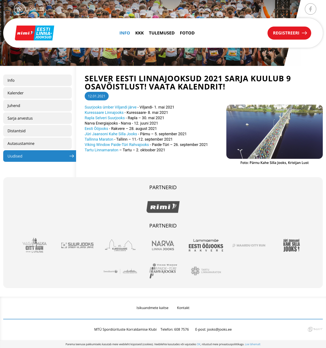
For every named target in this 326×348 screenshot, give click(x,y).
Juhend (14, 105)
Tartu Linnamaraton (101, 150)
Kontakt (183, 307)
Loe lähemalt (252, 344)
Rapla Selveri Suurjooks (105, 118)
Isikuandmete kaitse (152, 307)
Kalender (16, 92)
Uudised (15, 156)
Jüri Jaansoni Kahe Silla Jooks (111, 134)
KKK (139, 33)
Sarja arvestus (20, 118)
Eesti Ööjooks (96, 128)
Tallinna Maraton (99, 139)
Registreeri (286, 33)
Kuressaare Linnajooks (105, 112)
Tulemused (162, 33)
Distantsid (17, 130)
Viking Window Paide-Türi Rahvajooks (117, 144)
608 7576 (181, 329)
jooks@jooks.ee (219, 329)
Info (124, 33)
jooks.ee (36, 8)
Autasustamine (21, 143)
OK (198, 344)
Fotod (187, 33)
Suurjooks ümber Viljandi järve (111, 107)
